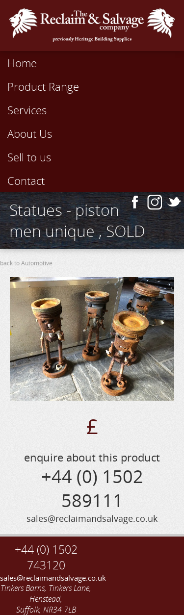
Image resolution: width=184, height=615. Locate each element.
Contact (26, 180)
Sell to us (29, 157)
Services (27, 109)
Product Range (43, 86)
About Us (29, 133)
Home (22, 62)
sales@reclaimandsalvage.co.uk (46, 578)
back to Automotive (26, 263)
